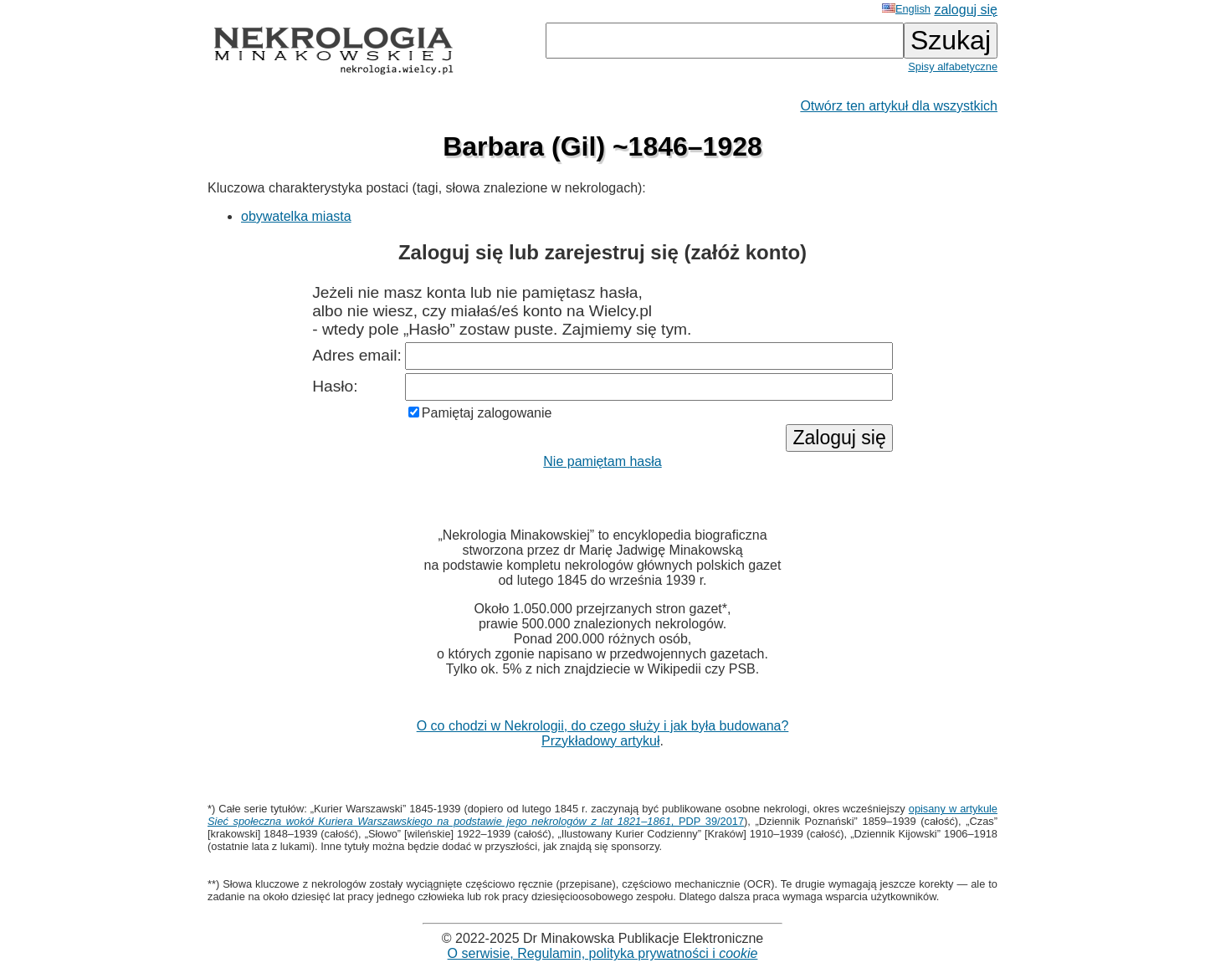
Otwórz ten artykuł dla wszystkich (898, 106)
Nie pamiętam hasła (602, 461)
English (906, 9)
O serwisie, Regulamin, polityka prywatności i (603, 953)
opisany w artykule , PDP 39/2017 (602, 814)
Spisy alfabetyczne (952, 66)
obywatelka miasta (296, 216)
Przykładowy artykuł (600, 741)
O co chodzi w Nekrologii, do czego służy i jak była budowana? (603, 726)
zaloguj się (965, 10)
